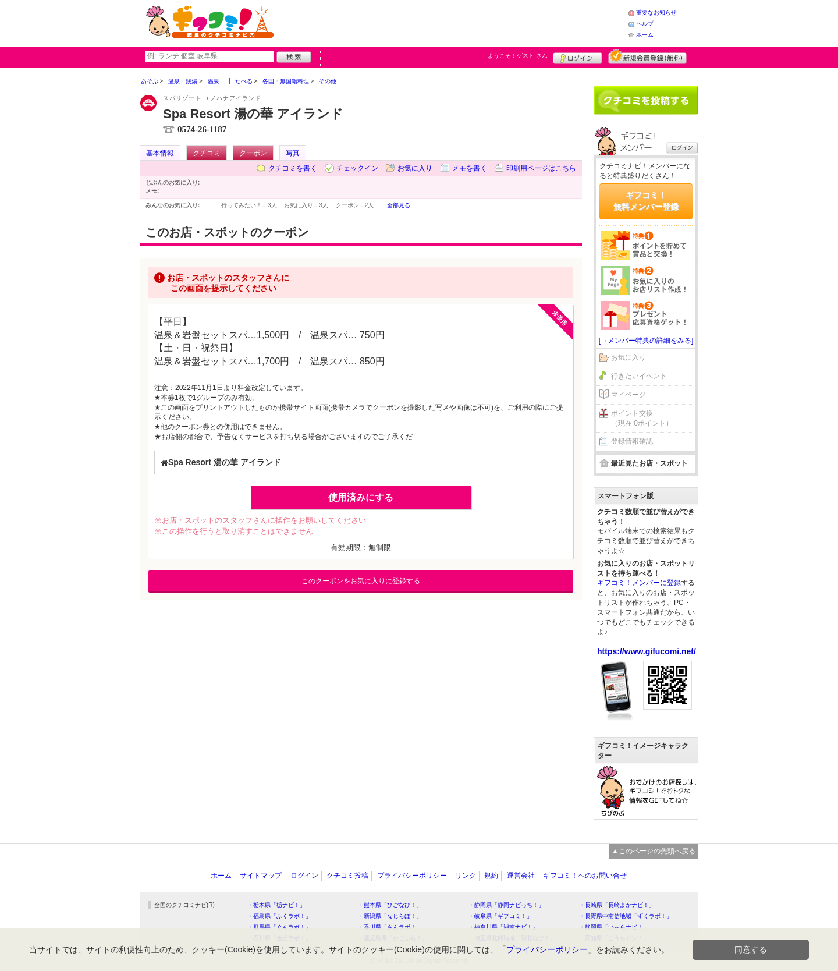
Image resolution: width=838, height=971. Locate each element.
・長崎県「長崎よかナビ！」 (617, 905)
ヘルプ (645, 23)
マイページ (628, 395)
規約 (491, 875)
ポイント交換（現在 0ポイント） (642, 418)
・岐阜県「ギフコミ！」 (500, 916)
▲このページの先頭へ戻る (653, 851)
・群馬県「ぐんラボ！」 (279, 927)
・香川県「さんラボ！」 (390, 927)
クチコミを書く (292, 168)
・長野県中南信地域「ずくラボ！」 (625, 916)
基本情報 (160, 153)
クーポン (253, 153)
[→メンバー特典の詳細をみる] (646, 340)
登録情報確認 (632, 441)
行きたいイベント (639, 376)
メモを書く (469, 168)
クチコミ (207, 153)
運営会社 (521, 875)
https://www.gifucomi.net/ (646, 651)
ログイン (577, 56)
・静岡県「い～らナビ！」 (614, 927)
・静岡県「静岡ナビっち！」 (506, 905)
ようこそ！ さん (518, 55)
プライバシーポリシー (412, 875)
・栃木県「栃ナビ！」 (276, 905)
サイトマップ (261, 875)
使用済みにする (360, 497)
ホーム (645, 34)
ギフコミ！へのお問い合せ (585, 875)
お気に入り (414, 168)
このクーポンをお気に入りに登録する (360, 581)
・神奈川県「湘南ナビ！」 (503, 927)
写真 (293, 153)
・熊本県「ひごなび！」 (390, 905)
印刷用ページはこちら (541, 168)
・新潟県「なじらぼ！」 (390, 916)
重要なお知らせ (656, 12)
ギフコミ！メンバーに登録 (639, 583)
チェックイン (357, 168)
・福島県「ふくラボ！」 (279, 916)
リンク (465, 875)
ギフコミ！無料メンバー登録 (646, 200)
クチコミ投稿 (347, 875)
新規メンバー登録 (647, 56)
